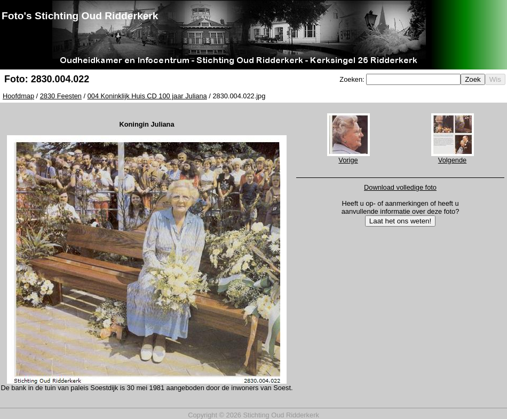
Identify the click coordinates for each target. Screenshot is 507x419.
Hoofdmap (18, 96)
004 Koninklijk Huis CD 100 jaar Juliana (147, 96)
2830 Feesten (61, 96)
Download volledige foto (400, 187)
